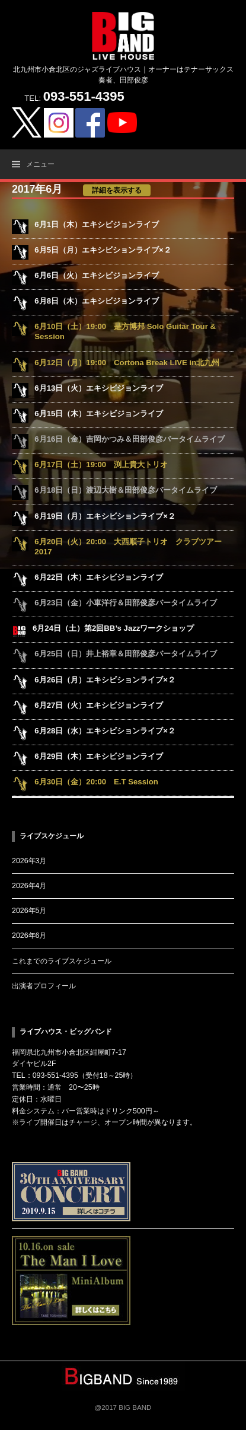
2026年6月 (29, 935)
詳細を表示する (117, 190)
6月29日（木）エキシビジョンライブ (98, 756)
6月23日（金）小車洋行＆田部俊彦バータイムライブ (125, 602)
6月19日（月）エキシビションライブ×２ (104, 516)
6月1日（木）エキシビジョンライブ (96, 224)
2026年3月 (29, 861)
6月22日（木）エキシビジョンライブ (98, 577)
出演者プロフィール (44, 986)
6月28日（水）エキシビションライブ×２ (104, 730)
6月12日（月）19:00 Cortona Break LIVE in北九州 (126, 362)
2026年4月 (29, 886)
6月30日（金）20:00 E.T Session (96, 781)
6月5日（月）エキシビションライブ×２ (102, 249)
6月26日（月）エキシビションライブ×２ (104, 679)
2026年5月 (29, 910)
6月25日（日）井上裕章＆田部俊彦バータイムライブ (125, 653)
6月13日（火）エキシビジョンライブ (98, 388)
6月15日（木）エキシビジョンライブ (98, 413)
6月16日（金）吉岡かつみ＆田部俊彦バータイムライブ (129, 439)
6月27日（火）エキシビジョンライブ (98, 705)
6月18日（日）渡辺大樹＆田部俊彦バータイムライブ (125, 490)
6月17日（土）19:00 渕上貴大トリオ (101, 464)
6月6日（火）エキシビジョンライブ (96, 275)
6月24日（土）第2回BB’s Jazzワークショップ (113, 628)
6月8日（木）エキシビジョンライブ (96, 300)
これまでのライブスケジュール (61, 961)
